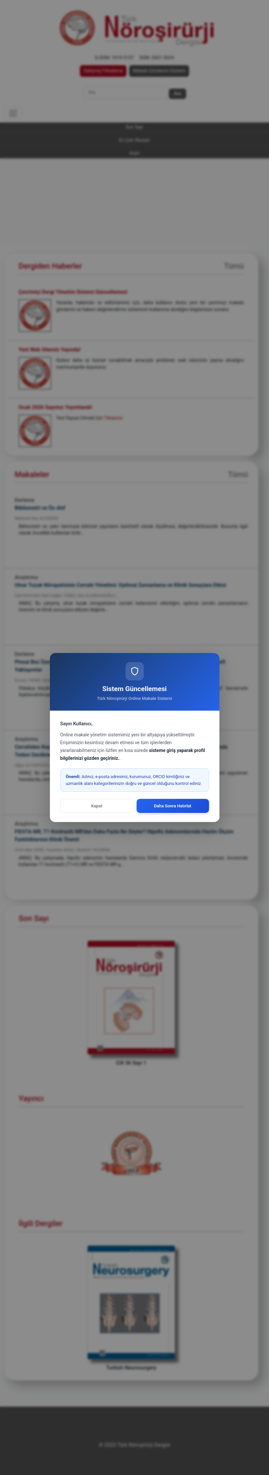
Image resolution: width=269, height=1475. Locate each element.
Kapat (96, 805)
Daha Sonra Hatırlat (172, 805)
